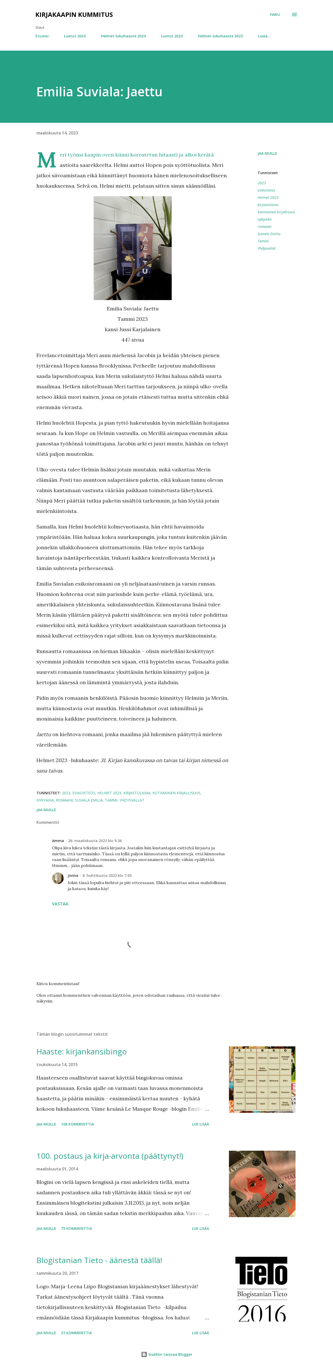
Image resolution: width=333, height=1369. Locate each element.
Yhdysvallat (267, 248)
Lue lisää (200, 1124)
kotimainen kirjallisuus (276, 211)
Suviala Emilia (269, 233)
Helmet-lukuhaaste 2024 (123, 35)
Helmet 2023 (268, 197)
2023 (262, 182)
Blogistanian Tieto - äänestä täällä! (99, 1260)
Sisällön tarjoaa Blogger (166, 1354)
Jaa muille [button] (267, 153)
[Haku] (275, 14)
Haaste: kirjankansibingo (81, 1051)
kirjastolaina (268, 204)
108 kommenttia (77, 1124)
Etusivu (42, 35)
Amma (58, 840)
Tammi (263, 241)
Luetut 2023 (172, 35)
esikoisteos (266, 190)
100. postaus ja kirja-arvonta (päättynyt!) (109, 1155)
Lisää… (264, 35)
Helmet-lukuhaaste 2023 (220, 35)
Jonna (73, 875)
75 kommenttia (76, 1228)
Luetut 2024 (75, 35)
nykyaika (265, 219)
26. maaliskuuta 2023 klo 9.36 (95, 840)
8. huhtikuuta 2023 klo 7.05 (107, 875)
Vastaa (60, 904)
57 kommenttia (76, 1332)
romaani (265, 226)
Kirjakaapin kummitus (74, 14)
